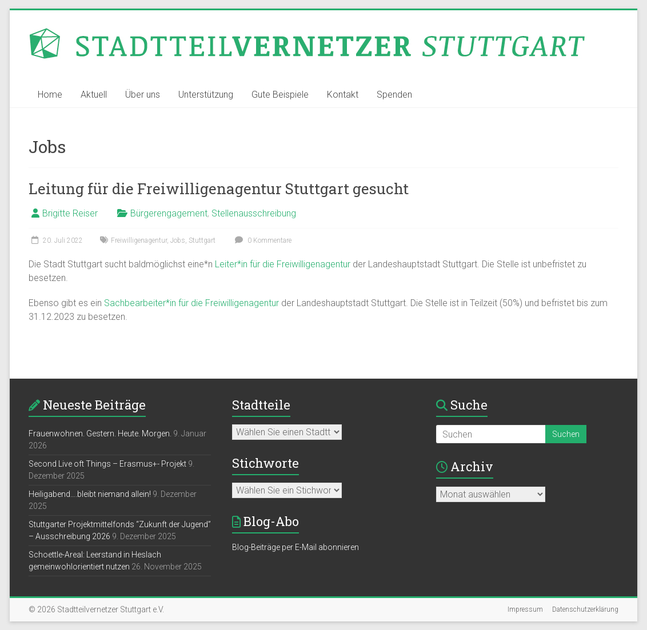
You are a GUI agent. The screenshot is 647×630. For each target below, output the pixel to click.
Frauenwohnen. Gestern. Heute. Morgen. (100, 433)
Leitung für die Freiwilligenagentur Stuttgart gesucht (219, 188)
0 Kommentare (261, 240)
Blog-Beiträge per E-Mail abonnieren (295, 547)
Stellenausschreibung (253, 213)
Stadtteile (261, 404)
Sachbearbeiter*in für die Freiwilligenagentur (192, 303)
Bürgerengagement (168, 213)
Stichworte (265, 463)
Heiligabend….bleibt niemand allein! (90, 494)
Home (50, 94)
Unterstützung (205, 94)
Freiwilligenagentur (139, 240)
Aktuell (94, 94)
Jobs (177, 240)
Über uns (142, 94)
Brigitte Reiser (70, 213)
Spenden (394, 94)
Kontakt (342, 94)
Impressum (525, 609)
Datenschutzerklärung (585, 609)
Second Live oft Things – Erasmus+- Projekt (107, 463)
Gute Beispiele (280, 94)
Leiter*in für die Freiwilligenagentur (282, 264)
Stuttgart (202, 240)
